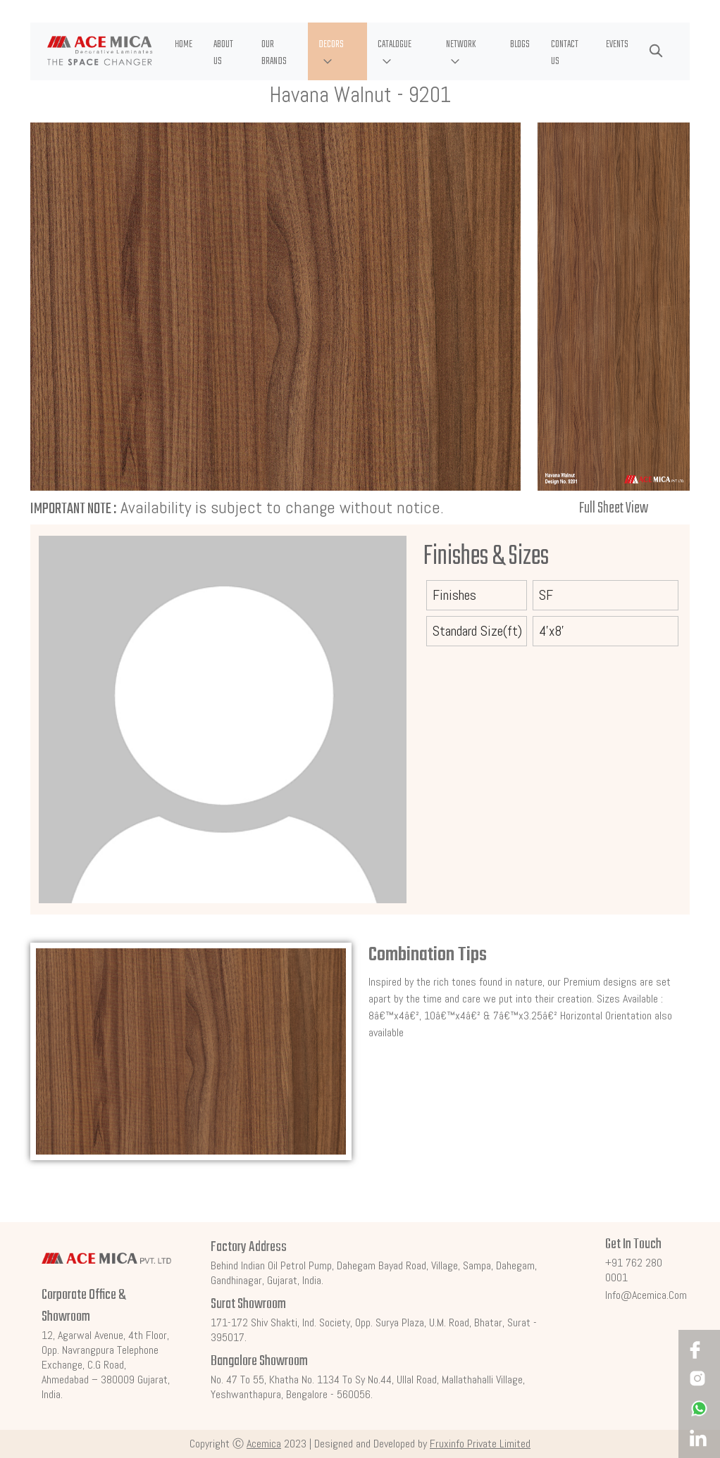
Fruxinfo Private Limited (480, 1443)
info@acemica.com (646, 1295)
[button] (338, 51)
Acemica (264, 1443)
